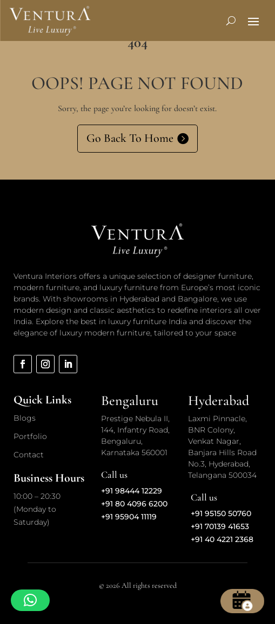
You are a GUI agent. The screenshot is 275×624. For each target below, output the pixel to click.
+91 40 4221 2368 (222, 539)
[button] (30, 600)
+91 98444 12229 (131, 491)
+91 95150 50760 (221, 513)
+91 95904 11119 (129, 517)
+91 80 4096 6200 (134, 504)
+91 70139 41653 (220, 526)
